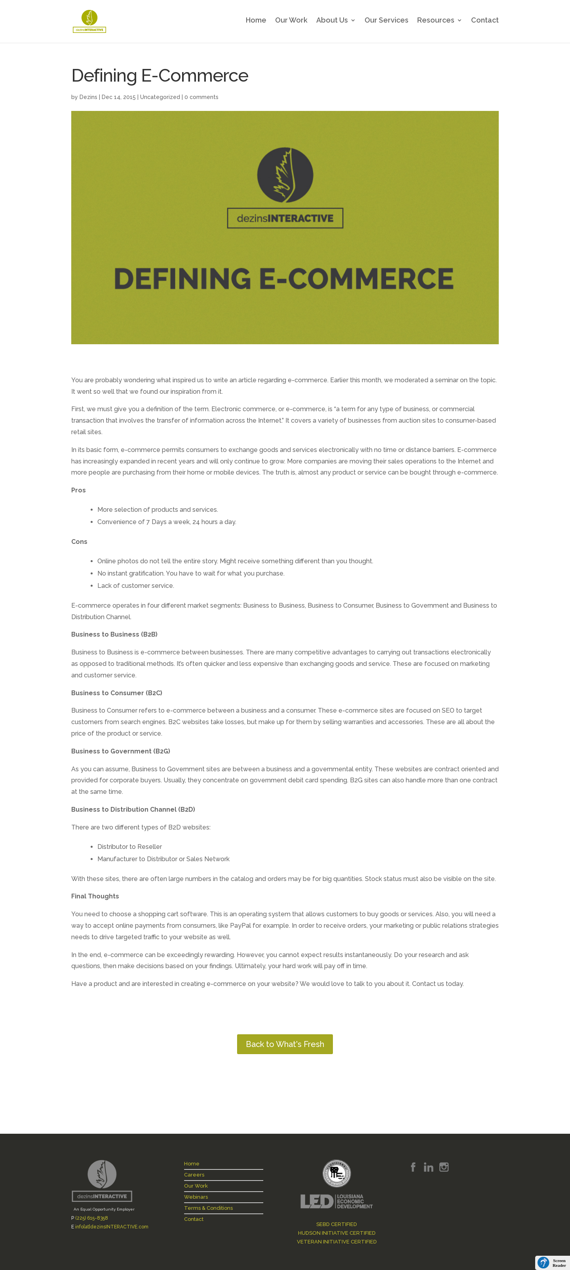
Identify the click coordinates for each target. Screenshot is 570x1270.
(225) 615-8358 (91, 1218)
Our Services (386, 23)
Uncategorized (160, 97)
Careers (194, 1175)
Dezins (88, 97)
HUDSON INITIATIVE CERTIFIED (337, 1233)
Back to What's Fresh (285, 1044)
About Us (332, 23)
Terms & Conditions (208, 1208)
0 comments (201, 97)
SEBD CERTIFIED (336, 1224)
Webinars (196, 1197)
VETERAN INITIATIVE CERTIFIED (337, 1242)
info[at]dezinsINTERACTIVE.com (111, 1227)
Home (256, 23)
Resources (435, 23)
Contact (485, 23)
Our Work (291, 23)
